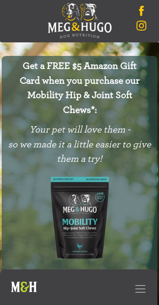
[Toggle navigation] (140, 288)
